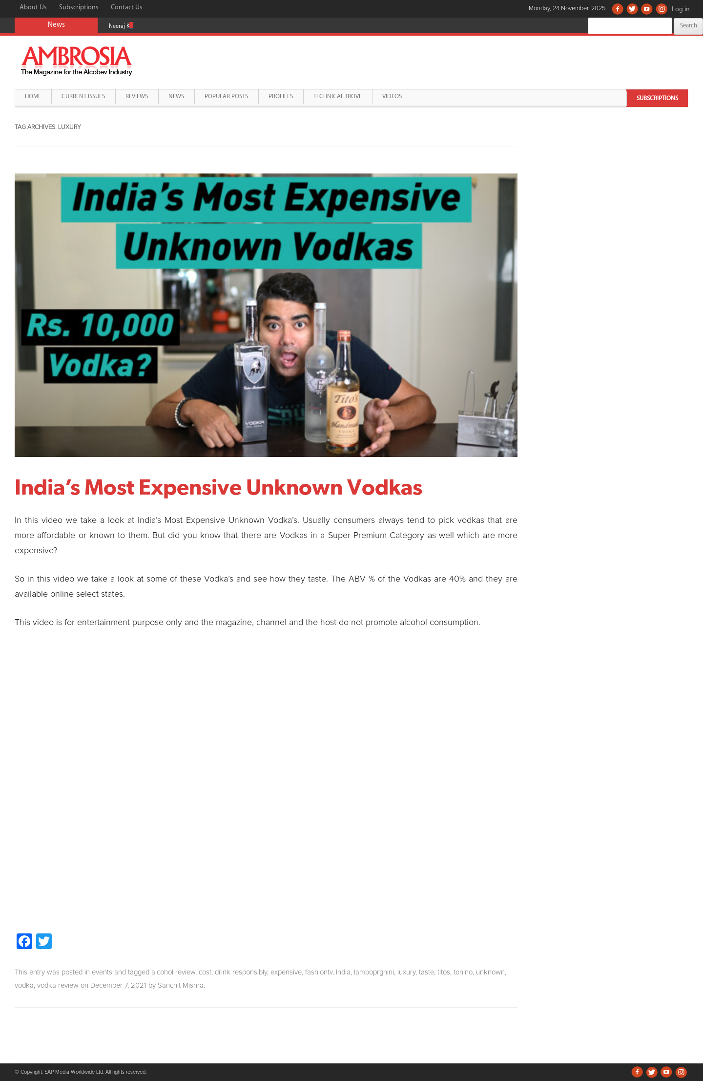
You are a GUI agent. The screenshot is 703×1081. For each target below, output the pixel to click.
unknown (490, 972)
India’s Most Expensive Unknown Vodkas (218, 486)
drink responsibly (241, 972)
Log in (681, 9)
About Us (33, 7)
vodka (24, 985)
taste (426, 972)
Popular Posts (226, 96)
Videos (392, 96)
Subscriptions (79, 7)
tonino (463, 972)
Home (33, 96)
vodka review (58, 985)
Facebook (617, 9)
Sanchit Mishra (181, 985)
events (102, 972)
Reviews (136, 96)
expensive (286, 972)
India (343, 972)
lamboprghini (374, 972)
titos (443, 972)
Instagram (661, 9)
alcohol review (173, 972)
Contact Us (127, 7)
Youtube (647, 9)
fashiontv (318, 972)
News (176, 96)
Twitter (632, 9)
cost (205, 972)
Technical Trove (337, 96)
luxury (406, 972)
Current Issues (83, 96)
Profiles (281, 96)
